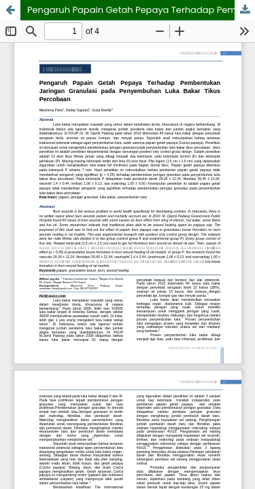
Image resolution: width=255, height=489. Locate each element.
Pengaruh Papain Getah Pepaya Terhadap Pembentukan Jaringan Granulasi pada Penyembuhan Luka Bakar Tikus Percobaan (141, 9)
